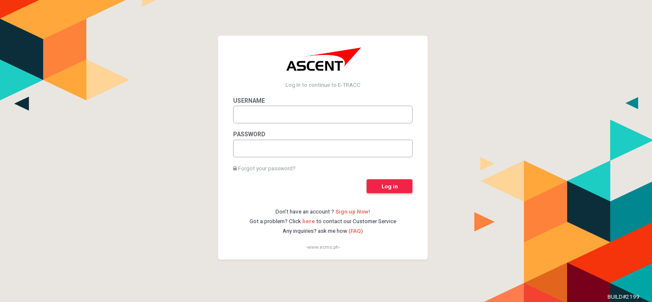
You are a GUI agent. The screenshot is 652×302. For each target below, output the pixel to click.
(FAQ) (355, 230)
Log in (390, 186)
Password (249, 134)
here (308, 221)
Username (249, 100)
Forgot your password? (264, 168)
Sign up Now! (352, 211)
